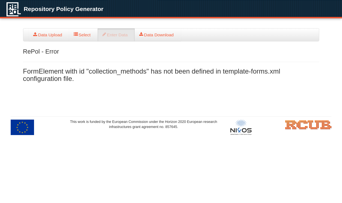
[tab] (49, 34)
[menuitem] (49, 35)
